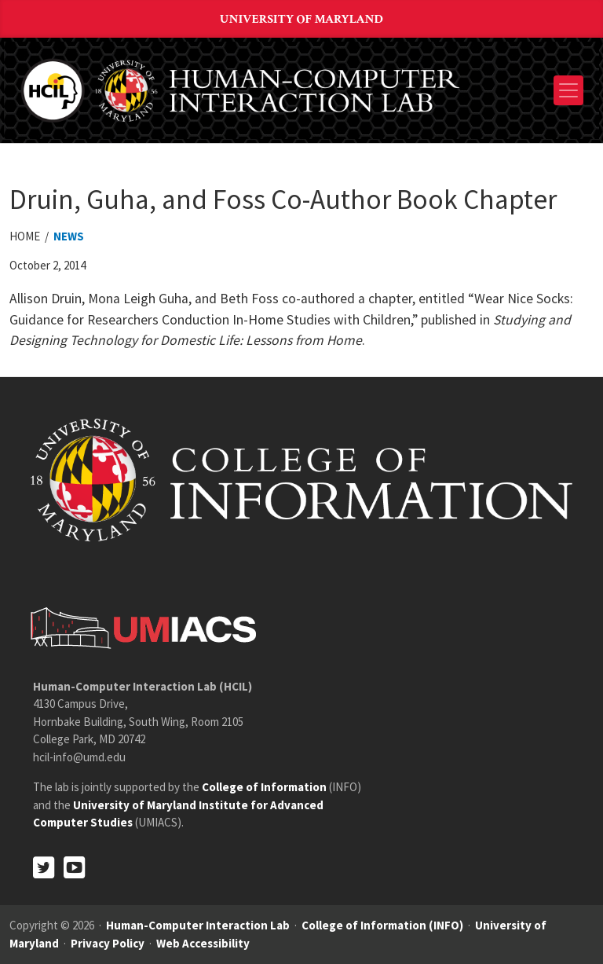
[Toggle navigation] (568, 90)
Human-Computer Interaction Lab (198, 925)
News (68, 236)
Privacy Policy (107, 943)
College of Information (264, 786)
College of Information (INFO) (382, 925)
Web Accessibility (203, 943)
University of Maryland (301, 19)
